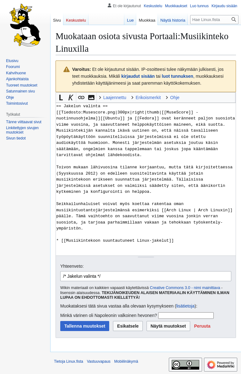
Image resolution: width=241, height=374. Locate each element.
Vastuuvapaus (98, 361)
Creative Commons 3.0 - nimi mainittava (185, 288)
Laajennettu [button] (114, 97)
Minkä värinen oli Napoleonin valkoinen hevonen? (108, 315)
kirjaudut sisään (138, 76)
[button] (61, 97)
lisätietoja (185, 305)
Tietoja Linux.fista (68, 361)
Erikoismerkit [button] (148, 97)
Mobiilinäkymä (126, 361)
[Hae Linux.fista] (214, 19)
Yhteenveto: (72, 266)
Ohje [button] (174, 97)
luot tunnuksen (177, 76)
